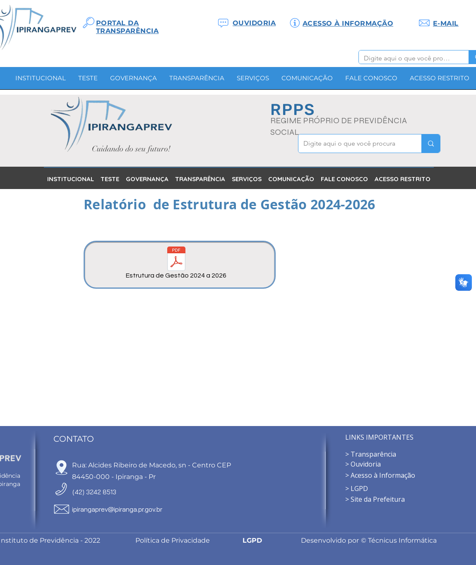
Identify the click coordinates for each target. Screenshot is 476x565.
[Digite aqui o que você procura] (407, 58)
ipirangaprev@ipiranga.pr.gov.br (117, 509)
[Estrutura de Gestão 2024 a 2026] (176, 264)
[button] (133, 81)
